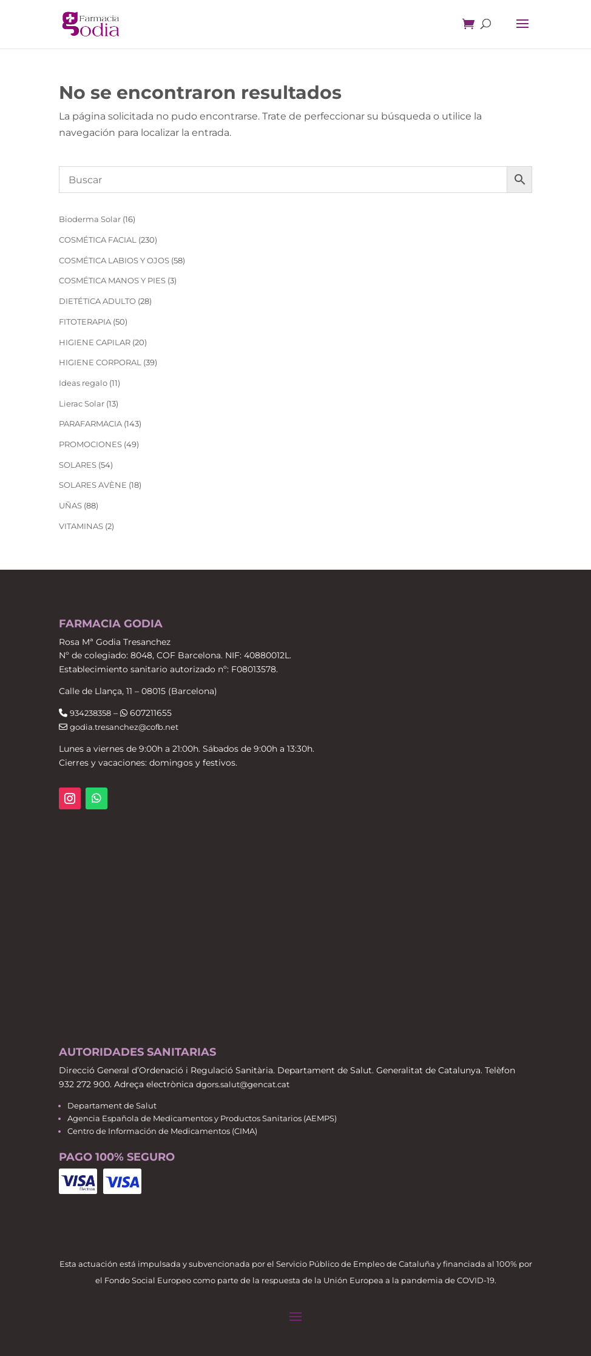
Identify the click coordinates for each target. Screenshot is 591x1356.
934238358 (90, 713)
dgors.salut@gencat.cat (242, 1084)
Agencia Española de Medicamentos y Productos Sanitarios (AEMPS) (202, 1118)
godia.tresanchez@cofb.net (124, 727)
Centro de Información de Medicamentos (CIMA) (162, 1131)
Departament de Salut (112, 1105)
